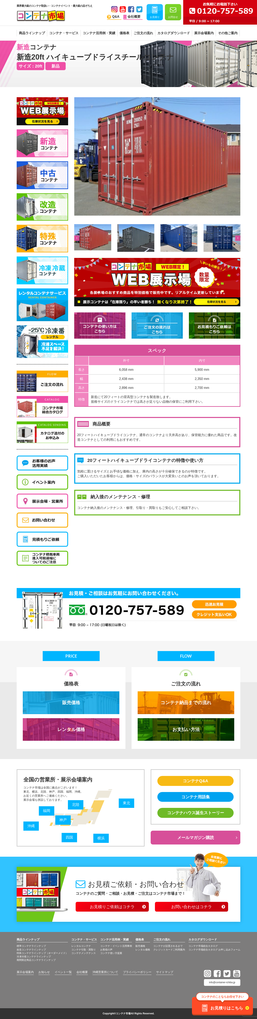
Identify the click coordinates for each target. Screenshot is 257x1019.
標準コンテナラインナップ (31, 946)
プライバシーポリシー (137, 972)
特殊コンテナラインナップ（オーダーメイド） (42, 953)
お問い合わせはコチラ (191, 906)
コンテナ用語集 (195, 797)
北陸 (75, 805)
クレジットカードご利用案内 (169, 949)
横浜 (101, 838)
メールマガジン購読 (195, 837)
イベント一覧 (63, 972)
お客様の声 (106, 949)
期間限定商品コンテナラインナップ (36, 960)
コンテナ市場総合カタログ (203, 946)
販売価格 (71, 702)
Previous (76, 238)
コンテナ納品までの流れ (186, 702)
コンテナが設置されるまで (168, 946)
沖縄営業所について (105, 972)
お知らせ (44, 972)
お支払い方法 (186, 729)
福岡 (46, 811)
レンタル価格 (71, 729)
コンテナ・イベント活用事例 (116, 946)
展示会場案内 (25, 972)
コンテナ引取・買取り (83, 949)
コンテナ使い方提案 (111, 953)
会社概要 (82, 972)
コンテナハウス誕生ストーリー (195, 813)
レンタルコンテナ (81, 946)
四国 (69, 837)
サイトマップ (164, 972)
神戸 (63, 820)
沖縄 (31, 826)
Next (237, 238)
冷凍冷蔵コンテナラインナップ (34, 956)
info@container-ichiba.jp (222, 982)
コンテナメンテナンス (83, 953)
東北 (126, 803)
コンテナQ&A (195, 781)
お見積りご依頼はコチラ (112, 906)
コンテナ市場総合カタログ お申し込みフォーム (214, 949)
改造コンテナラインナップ (31, 949)
